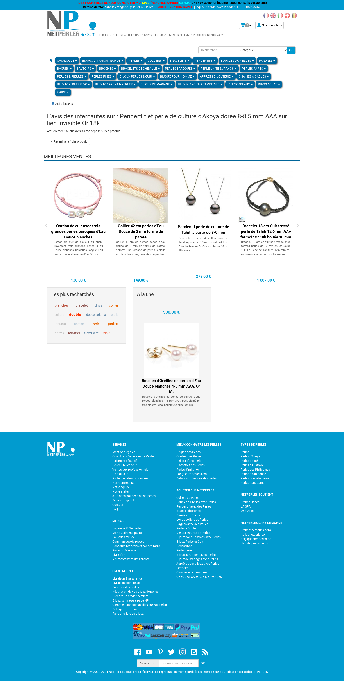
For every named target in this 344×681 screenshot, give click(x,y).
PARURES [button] (267, 60)
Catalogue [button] (67, 60)
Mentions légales (123, 452)
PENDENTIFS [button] (205, 60)
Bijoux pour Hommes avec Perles (198, 537)
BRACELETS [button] (179, 60)
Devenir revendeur (124, 465)
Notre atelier (120, 491)
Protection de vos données (130, 478)
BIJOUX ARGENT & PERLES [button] (115, 84)
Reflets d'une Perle (188, 460)
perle (96, 324)
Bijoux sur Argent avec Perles (196, 554)
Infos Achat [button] (269, 84)
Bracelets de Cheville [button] (140, 68)
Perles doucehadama (255, 478)
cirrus (98, 305)
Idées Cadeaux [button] (240, 84)
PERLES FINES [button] (102, 76)
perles (113, 324)
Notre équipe (121, 487)
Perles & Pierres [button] (71, 76)
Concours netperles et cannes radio (136, 546)
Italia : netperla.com (254, 534)
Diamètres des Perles (190, 465)
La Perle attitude (123, 537)
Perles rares (184, 550)
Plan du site (120, 474)
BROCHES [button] (107, 68)
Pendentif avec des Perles (193, 506)
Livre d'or (118, 554)
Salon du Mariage (124, 550)
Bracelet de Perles (188, 511)
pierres (59, 333)
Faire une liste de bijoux (128, 613)
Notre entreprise (123, 482)
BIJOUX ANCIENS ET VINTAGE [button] (200, 84)
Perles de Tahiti (251, 460)
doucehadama (96, 314)
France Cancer (250, 502)
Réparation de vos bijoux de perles (135, 591)
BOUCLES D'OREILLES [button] (237, 60)
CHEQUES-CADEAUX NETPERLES (199, 576)
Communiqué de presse (128, 541)
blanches (62, 305)
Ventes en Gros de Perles (193, 533)
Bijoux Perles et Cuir (189, 541)
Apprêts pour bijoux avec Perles (197, 563)
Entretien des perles (125, 587)
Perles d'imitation (188, 469)
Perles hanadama (253, 482)
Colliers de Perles (187, 497)
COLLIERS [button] (156, 60)
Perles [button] (135, 60)
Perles (245, 452)
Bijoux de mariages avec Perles (197, 559)
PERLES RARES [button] (254, 68)
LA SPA (246, 506)
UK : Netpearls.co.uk (254, 543)
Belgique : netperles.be (256, 539)
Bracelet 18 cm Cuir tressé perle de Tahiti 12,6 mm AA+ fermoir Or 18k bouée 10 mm (265, 231)
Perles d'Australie (252, 465)
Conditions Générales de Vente (133, 456)
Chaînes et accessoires (191, 572)
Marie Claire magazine (127, 533)
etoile (114, 314)
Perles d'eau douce (253, 474)
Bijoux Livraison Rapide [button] (102, 60)
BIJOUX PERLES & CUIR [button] (137, 76)
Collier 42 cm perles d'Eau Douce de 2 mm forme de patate (141, 231)
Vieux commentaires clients (130, 559)
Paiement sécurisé (124, 460)
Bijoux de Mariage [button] (157, 84)
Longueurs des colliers (191, 474)
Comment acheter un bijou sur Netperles (139, 605)
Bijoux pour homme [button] (177, 76)
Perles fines (184, 546)
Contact (117, 504)
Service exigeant (123, 500)
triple (106, 333)
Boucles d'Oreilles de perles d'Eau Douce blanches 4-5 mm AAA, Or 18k (171, 393)
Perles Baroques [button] (180, 68)
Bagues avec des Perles (192, 524)
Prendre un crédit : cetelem (130, 596)
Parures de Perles (188, 515)
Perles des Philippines (255, 469)
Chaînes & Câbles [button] (254, 76)
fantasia (60, 324)
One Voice (247, 511)
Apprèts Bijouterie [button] (216, 76)
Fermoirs (182, 568)
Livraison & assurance (127, 578)
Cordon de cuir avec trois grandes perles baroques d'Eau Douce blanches (78, 231)
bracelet (81, 305)
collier (113, 305)
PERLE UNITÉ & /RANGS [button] (218, 68)
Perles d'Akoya (250, 456)
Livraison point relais (126, 583)
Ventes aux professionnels (130, 469)
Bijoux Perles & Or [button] (73, 84)
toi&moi (74, 333)
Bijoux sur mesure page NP (130, 600)
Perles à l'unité (186, 528)
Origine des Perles (188, 452)
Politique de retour (124, 609)
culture (59, 314)
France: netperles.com (256, 530)
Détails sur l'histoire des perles (196, 478)
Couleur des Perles (188, 456)
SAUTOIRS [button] (85, 68)
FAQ (115, 509)
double (75, 314)
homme (79, 324)
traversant (91, 333)
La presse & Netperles (127, 528)
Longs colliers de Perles (192, 519)
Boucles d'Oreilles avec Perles (196, 502)
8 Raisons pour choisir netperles (134, 496)
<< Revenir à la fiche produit (68, 141)
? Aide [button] (63, 92)
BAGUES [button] (64, 68)
